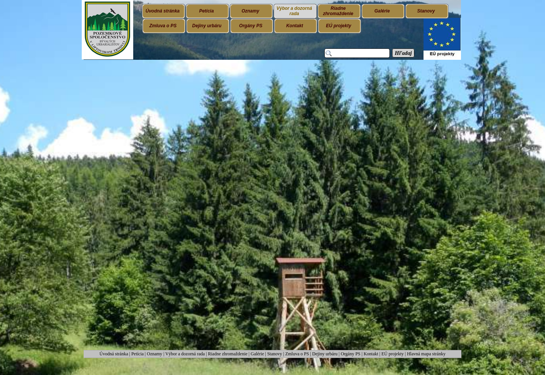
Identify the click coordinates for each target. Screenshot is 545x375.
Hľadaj (403, 53)
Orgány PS (350, 353)
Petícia (137, 353)
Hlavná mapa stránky (426, 353)
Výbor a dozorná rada (185, 353)
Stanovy (275, 353)
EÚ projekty (393, 353)
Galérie (257, 353)
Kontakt (371, 353)
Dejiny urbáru (325, 353)
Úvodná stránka (114, 353)
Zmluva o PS (297, 353)
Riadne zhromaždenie (228, 353)
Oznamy (155, 353)
